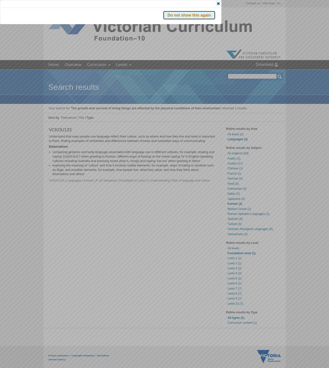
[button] (271, 73)
